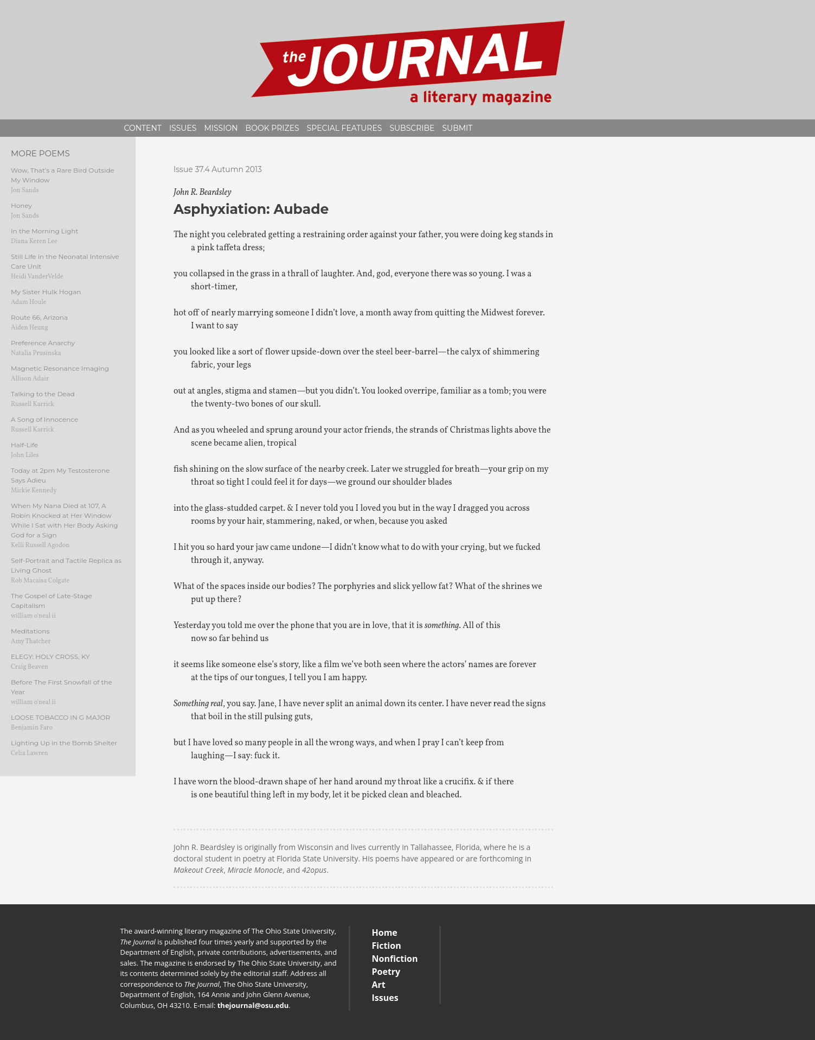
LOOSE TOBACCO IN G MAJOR (60, 717)
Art (379, 985)
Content (143, 128)
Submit (457, 128)
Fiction (386, 946)
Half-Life (24, 445)
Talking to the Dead (43, 394)
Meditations (30, 631)
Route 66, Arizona (39, 317)
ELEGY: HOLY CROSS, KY (50, 656)
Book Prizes (272, 128)
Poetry (386, 972)
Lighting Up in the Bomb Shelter (64, 743)
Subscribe (411, 128)
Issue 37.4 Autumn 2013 (218, 169)
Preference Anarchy (43, 343)
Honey (21, 205)
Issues (183, 128)
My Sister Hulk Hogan (46, 292)
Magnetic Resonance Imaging (60, 368)
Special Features (344, 128)
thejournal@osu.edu (253, 1005)
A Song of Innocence (44, 419)
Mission (221, 128)
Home (384, 932)
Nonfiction (395, 959)
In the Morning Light (44, 231)
